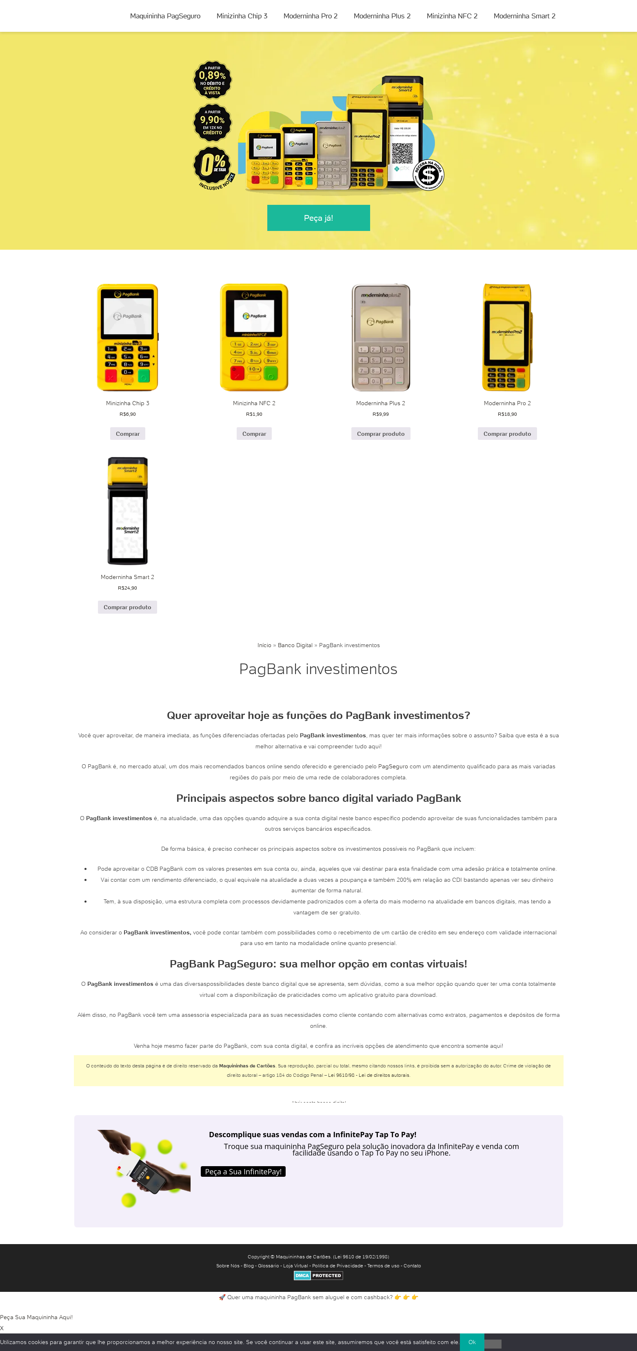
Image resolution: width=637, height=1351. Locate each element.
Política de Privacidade (337, 1265)
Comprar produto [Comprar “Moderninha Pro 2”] (507, 433)
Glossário (268, 1265)
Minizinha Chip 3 (242, 15)
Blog (249, 1265)
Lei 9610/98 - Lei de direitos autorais (368, 1075)
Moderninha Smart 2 (524, 15)
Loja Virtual (295, 1265)
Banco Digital (295, 645)
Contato (412, 1265)
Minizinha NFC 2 (452, 15)
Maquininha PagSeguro (165, 15)
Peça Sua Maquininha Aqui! (36, 1317)
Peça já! (318, 218)
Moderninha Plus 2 (382, 15)
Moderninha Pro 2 (310, 15)
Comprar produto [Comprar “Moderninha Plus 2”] (381, 433)
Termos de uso (383, 1265)
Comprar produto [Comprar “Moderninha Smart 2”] (127, 607)
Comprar (128, 433)
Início (264, 645)
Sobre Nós (228, 1265)
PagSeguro (393, 766)
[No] (493, 1344)
